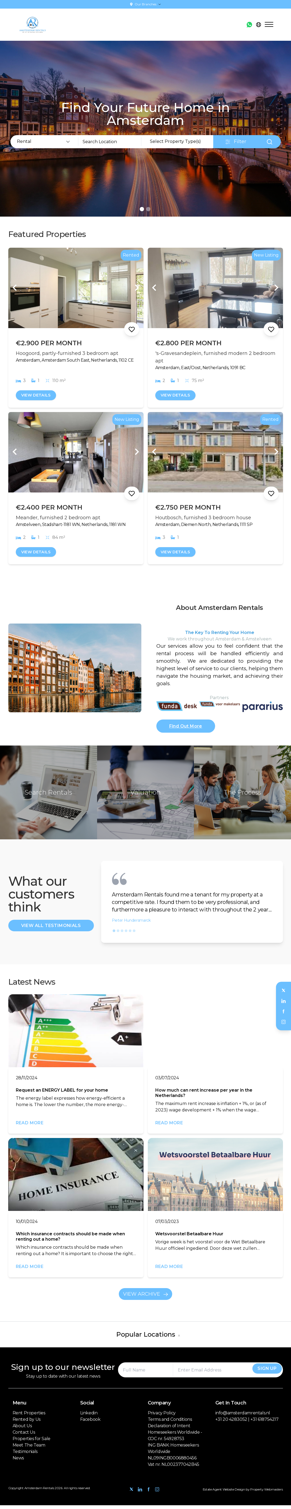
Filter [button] (235, 141)
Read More (30, 1126)
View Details (38, 395)
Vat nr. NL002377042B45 (173, 1468)
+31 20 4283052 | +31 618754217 (247, 1423)
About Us (22, 1429)
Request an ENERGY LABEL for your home (62, 1093)
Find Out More (185, 728)
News (18, 1461)
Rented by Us (26, 1423)
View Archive (145, 1298)
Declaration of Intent (169, 1429)
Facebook (90, 1423)
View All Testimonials (51, 929)
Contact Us (24, 1435)
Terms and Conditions (170, 1423)
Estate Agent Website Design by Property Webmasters (243, 1493)
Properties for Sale (31, 1442)
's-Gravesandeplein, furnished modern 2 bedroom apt (215, 357)
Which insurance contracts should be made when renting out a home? (70, 1240)
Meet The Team (29, 1448)
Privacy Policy (162, 1416)
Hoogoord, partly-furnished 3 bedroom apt (67, 353)
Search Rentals (48, 796)
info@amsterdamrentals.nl (242, 1416)
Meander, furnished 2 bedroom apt (58, 518)
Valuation (145, 796)
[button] (114, 934)
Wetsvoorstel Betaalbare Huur (189, 1237)
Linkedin (89, 1416)
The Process (242, 796)
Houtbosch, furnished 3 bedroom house (203, 518)
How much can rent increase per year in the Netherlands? (203, 1096)
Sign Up (262, 1373)
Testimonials (25, 1455)
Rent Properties (29, 1416)
